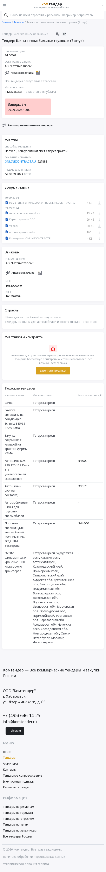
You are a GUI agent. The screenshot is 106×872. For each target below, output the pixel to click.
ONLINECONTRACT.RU (20, 163)
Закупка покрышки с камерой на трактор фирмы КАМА (16, 445)
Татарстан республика (40, 93)
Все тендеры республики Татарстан (30, 82)
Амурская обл (42, 581)
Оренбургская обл (52, 612)
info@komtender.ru (20, 722)
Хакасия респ (50, 559)
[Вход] (101, 5)
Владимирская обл (46, 590)
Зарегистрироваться (53, 372)
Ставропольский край (48, 577)
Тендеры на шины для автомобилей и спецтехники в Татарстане (51, 323)
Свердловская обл (54, 630)
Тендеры (9, 759)
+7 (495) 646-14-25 (21, 717)
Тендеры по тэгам (15, 826)
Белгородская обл (53, 585)
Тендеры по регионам (18, 808)
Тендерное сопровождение (22, 777)
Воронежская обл (45, 603)
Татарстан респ (44, 404)
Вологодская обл (45, 599)
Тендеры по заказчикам (20, 832)
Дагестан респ (43, 643)
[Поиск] (6, 16)
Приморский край (45, 572)
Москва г (57, 639)
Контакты (9, 771)
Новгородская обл (46, 635)
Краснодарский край (47, 568)
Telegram (15, 732)
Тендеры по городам (18, 814)
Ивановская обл (44, 608)
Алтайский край (44, 563)
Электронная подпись (18, 783)
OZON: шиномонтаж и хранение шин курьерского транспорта (15, 563)
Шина (9, 404)
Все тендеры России (17, 838)
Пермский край (43, 617)
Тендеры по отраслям (18, 820)
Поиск (7, 753)
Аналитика (10, 765)
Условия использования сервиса (26, 865)
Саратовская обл (52, 621)
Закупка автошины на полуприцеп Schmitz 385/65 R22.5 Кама (15, 420)
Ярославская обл (45, 626)
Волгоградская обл (46, 594)
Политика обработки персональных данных (34, 858)
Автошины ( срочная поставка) (13, 491)
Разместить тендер (17, 788)
